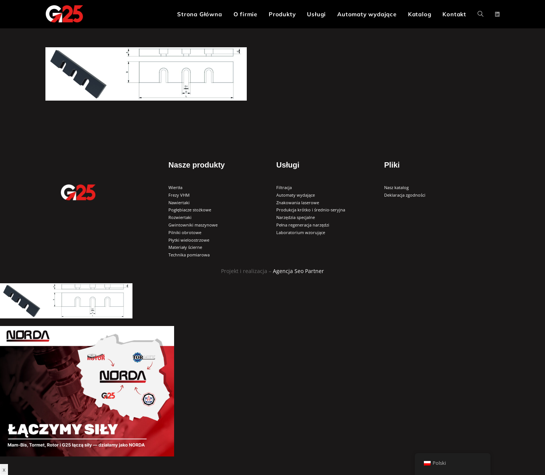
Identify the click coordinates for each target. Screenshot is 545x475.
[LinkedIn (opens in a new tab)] (497, 14)
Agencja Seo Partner (298, 271)
